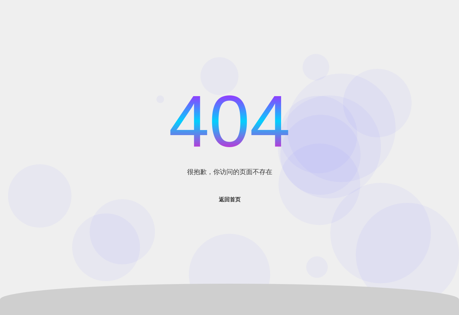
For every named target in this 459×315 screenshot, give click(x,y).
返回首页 (230, 199)
